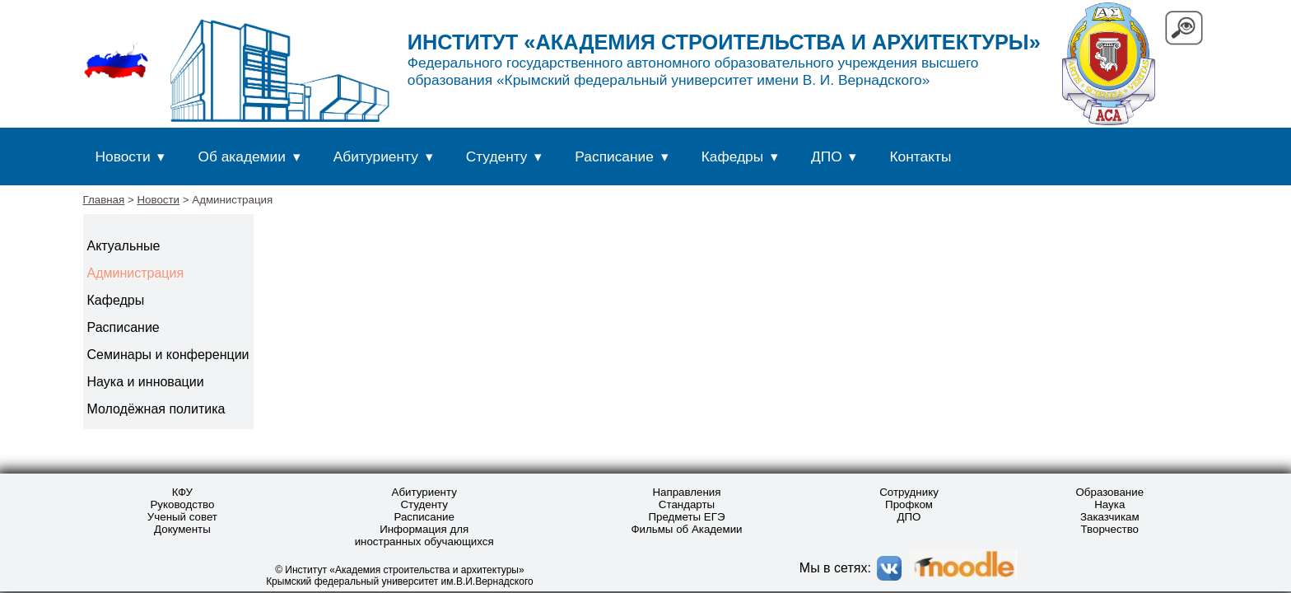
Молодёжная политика (156, 409)
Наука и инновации (145, 382)
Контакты (921, 156)
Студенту (497, 156)
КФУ (182, 492)
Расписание (614, 156)
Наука (1109, 504)
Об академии (241, 156)
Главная (104, 200)
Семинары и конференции (168, 355)
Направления (686, 492)
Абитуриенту (375, 156)
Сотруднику (909, 492)
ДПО (826, 156)
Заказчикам (1110, 517)
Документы (182, 529)
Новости (123, 156)
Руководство (182, 504)
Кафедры (732, 156)
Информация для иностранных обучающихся (424, 535)
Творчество (1110, 529)
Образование (1109, 492)
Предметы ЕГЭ (686, 517)
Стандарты (687, 504)
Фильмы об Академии (686, 529)
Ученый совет (182, 517)
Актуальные (124, 246)
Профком (909, 504)
